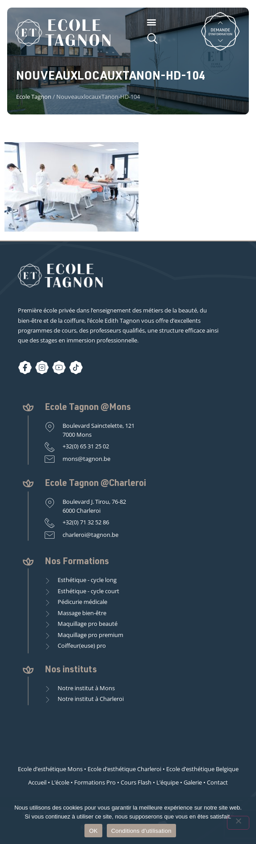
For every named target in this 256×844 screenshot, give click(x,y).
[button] (151, 21)
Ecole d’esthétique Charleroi (124, 769)
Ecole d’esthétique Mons (50, 769)
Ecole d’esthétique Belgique (202, 769)
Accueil (37, 782)
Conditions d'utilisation (141, 830)
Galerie (193, 782)
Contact (217, 782)
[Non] (238, 823)
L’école (60, 782)
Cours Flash (136, 782)
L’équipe (167, 782)
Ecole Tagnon (33, 97)
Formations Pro (95, 782)
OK (93, 830)
